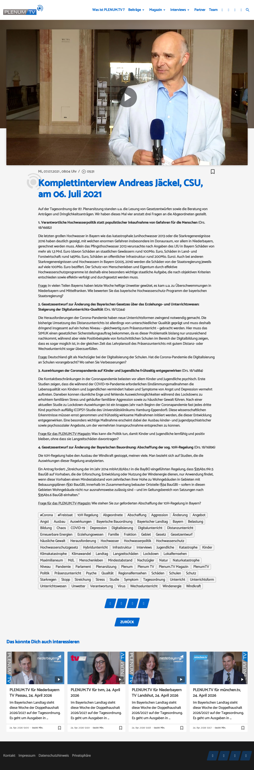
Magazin (155, 10)
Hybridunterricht (95, 547)
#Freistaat (65, 515)
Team (213, 10)
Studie (114, 580)
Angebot (198, 515)
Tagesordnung (154, 580)
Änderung (180, 515)
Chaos (61, 528)
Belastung (195, 522)
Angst (44, 522)
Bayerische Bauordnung (114, 522)
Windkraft (193, 586)
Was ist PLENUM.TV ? (108, 10)
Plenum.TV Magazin (173, 567)
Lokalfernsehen (175, 554)
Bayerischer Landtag (152, 522)
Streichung (83, 580)
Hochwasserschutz (170, 541)
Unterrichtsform (202, 580)
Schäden (157, 573)
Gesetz (161, 534)
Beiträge (134, 10)
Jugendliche (165, 547)
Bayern (178, 522)
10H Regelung (87, 515)
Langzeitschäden (125, 554)
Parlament (83, 567)
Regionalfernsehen (132, 573)
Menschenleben (91, 560)
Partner (199, 10)
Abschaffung (136, 515)
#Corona (46, 515)
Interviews (178, 10)
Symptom (131, 580)
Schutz (191, 573)
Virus (121, 586)
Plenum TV (146, 567)
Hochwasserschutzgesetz (59, 547)
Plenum (127, 567)
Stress (100, 580)
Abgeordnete (113, 515)
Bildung (46, 528)
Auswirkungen (80, 522)
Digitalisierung (122, 528)
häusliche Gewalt (52, 541)
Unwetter (78, 586)
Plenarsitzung (106, 567)
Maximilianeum (51, 560)
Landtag (102, 554)
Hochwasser (110, 541)
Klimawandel (81, 554)
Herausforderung (83, 541)
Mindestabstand (120, 560)
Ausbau (59, 522)
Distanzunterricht (180, 528)
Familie (113, 534)
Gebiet (146, 534)
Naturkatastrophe (186, 560)
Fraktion (130, 534)
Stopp (65, 580)
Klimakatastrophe (53, 554)
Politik (44, 573)
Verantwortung (101, 586)
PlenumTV (201, 567)
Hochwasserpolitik (137, 541)
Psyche (91, 573)
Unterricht (177, 580)
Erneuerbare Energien (56, 534)
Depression (98, 528)
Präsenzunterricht (67, 573)
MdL (71, 560)
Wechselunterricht (144, 586)
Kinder (207, 547)
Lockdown (151, 554)
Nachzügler (145, 560)
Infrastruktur (122, 547)
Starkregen (48, 580)
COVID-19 (78, 528)
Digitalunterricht (150, 528)
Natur (163, 560)
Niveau (45, 567)
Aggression (159, 515)
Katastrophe (188, 547)
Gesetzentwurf (181, 534)
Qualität (107, 573)
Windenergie (172, 586)
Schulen (175, 573)
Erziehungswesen (90, 534)
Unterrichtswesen (53, 586)
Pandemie (63, 567)
